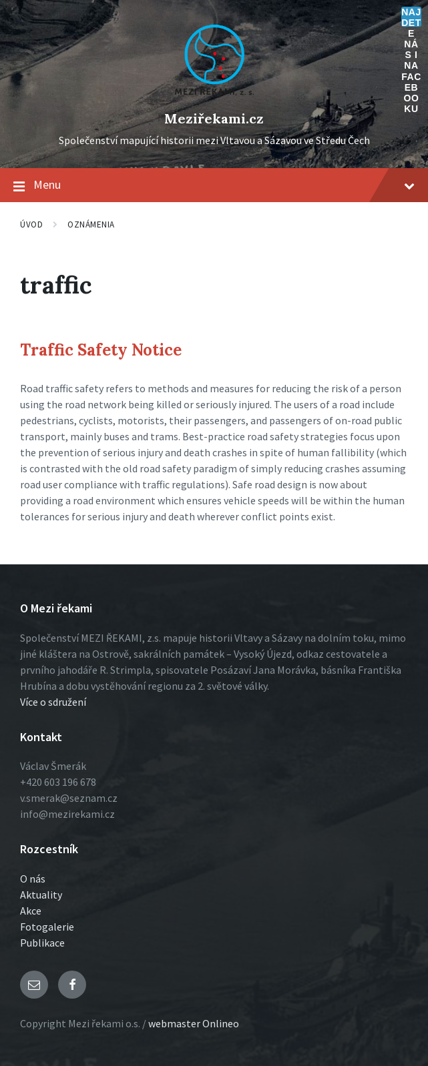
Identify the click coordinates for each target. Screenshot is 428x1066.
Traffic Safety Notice (101, 350)
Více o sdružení (53, 701)
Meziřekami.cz (214, 118)
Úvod (31, 224)
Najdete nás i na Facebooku (411, 17)
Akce (30, 910)
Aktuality (41, 894)
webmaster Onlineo (193, 1023)
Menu (214, 185)
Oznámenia (91, 224)
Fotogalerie (47, 926)
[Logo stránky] (214, 96)
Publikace (42, 942)
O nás (32, 878)
